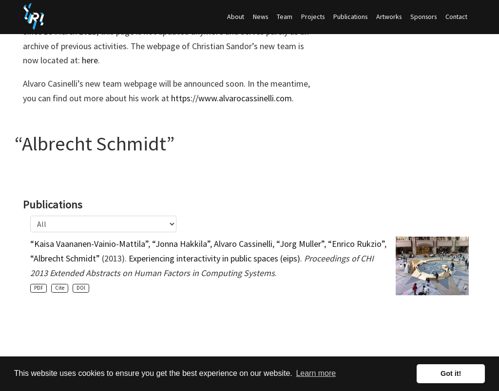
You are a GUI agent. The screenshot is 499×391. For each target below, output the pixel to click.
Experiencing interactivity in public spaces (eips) (214, 258)
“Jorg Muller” (300, 243)
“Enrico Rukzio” (356, 243)
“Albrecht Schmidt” (65, 258)
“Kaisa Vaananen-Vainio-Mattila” (89, 243)
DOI (81, 287)
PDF (38, 287)
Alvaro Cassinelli (243, 243)
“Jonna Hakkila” (181, 243)
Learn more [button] (316, 373)
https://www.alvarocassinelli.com (231, 98)
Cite (59, 287)
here (90, 60)
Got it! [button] (451, 373)
